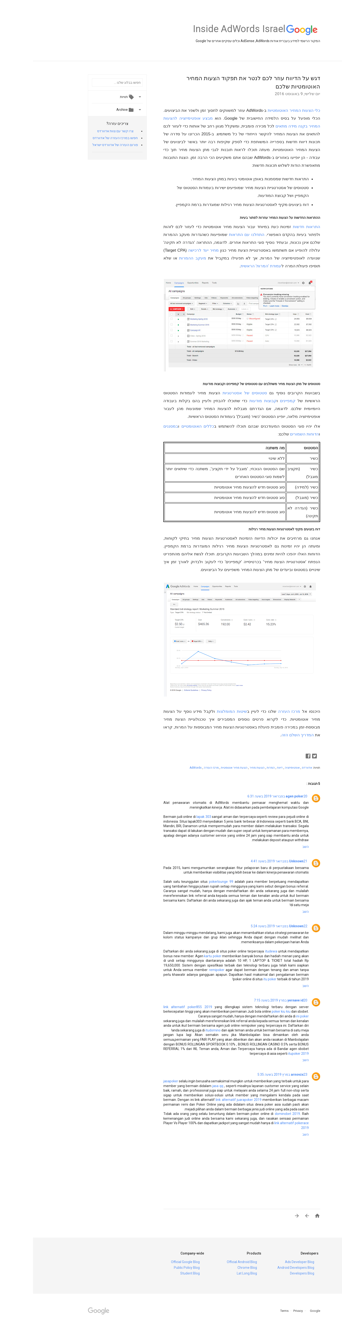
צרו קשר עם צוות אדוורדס (82, 131)
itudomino (180, 1030)
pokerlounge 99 (188, 882)
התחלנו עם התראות (213, 234)
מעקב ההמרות (159, 258)
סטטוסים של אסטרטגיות (212, 393)
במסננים (137, 426)
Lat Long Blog (214, 1273)
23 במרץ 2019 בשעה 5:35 (249, 1074)
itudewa (238, 951)
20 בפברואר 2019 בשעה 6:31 (244, 796)
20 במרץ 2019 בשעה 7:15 (247, 1000)
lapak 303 (170, 817)
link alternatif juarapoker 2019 (205, 1100)
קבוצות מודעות (230, 401)
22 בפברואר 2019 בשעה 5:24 (246, 926)
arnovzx (264, 1074)
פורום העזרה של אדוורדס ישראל (82, 145)
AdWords (163, 767)
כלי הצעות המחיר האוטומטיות (261, 110)
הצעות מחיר (224, 767)
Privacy (265, 1311)
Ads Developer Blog (266, 1262)
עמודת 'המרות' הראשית (228, 266)
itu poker (236, 979)
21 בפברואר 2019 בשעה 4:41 (246, 861)
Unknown (263, 861)
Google (280, 1311)
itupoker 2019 (265, 1053)
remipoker (183, 970)
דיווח (246, 767)
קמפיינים (254, 401)
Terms (251, 1311)
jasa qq (184, 1086)
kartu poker (179, 956)
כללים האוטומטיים (164, 426)
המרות (237, 767)
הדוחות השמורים (271, 434)
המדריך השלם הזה (264, 735)
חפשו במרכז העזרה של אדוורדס (82, 138)
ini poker (269, 1016)
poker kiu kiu (248, 1011)
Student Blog (157, 1273)
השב (272, 847)
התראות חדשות (273, 227)
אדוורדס (273, 767)
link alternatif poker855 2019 (154, 1007)
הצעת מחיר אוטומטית (200, 767)
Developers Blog (269, 1273)
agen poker (262, 796)
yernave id (262, 1000)
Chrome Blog (214, 1267)
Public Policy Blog (154, 1267)
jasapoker (137, 1081)
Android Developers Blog (262, 1267)
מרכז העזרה (256, 711)
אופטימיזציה (259, 767)
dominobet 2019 (254, 1114)
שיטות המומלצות (199, 711)
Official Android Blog (209, 1262)
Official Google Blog (152, 1262)
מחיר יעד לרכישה (170, 250)
